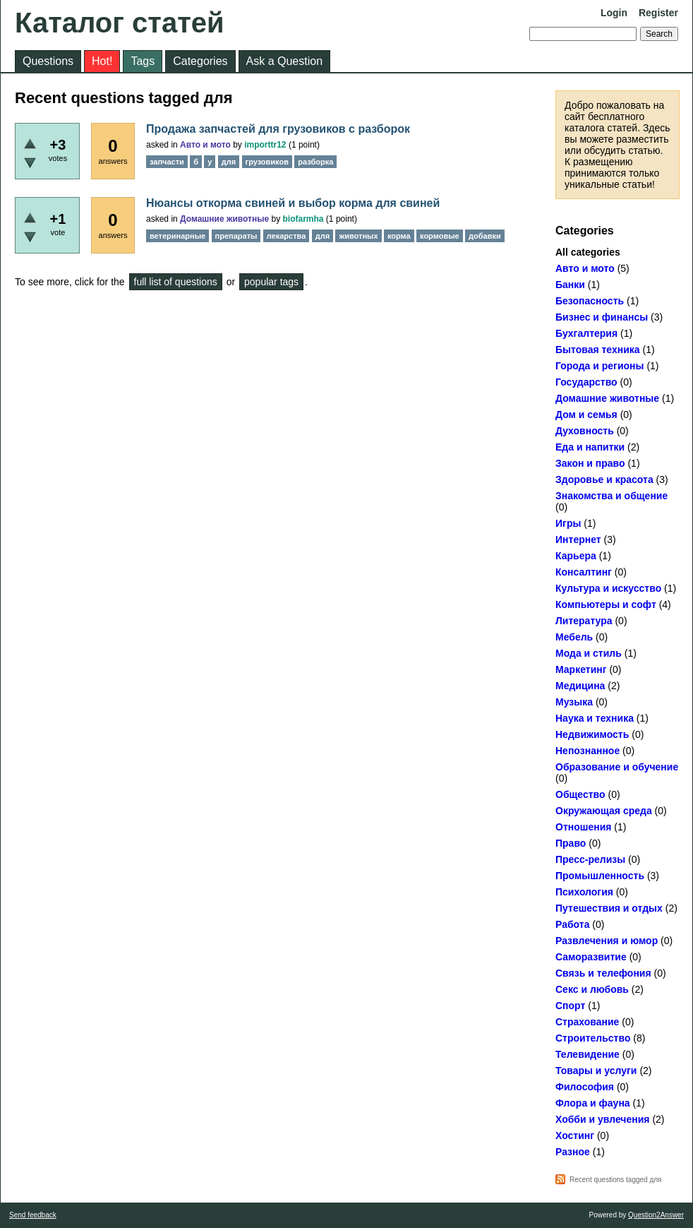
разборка (315, 161)
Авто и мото (585, 268)
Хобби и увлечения (602, 1119)
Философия (584, 1086)
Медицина (580, 685)
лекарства (286, 236)
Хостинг (574, 1135)
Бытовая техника (597, 349)
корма (399, 236)
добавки (485, 236)
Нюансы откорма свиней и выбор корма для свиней (293, 203)
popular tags (271, 281)
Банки (570, 284)
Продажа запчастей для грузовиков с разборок (278, 129)
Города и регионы (599, 365)
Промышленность (599, 875)
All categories (587, 252)
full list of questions (175, 281)
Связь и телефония (603, 973)
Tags (143, 61)
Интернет (578, 539)
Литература (584, 620)
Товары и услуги (596, 1070)
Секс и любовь (592, 989)
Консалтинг (583, 572)
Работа (572, 924)
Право (570, 843)
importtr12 (265, 145)
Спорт (570, 1005)
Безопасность (589, 300)
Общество (580, 794)
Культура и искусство (608, 588)
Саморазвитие (591, 956)
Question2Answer (656, 1215)
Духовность (584, 430)
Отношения (583, 827)
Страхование (587, 1021)
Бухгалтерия (586, 333)
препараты (236, 236)
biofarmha (303, 219)
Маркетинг (581, 669)
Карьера (575, 555)
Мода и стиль (588, 653)
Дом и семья (586, 414)
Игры (568, 523)
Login (614, 12)
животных (358, 236)
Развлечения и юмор (606, 940)
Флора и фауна (592, 1103)
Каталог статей (119, 22)
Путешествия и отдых (609, 908)
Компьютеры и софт (605, 604)
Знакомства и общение (611, 495)
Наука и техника (594, 718)
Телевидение (587, 1054)
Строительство (592, 1038)
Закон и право (590, 463)
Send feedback (32, 1215)
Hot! (102, 61)
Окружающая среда (603, 810)
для (229, 161)
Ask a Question (284, 61)
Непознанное (587, 750)
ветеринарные (177, 236)
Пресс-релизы (590, 859)
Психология (584, 892)
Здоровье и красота (604, 479)
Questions (48, 61)
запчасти (167, 161)
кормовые (439, 236)
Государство (586, 382)
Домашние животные (607, 398)
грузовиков (267, 161)
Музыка (574, 702)
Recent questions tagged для (616, 1180)
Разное (572, 1151)
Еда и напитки (590, 447)
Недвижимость (592, 734)
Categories (200, 61)
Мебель (574, 637)
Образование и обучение (616, 767)
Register (658, 12)
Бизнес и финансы (601, 317)
